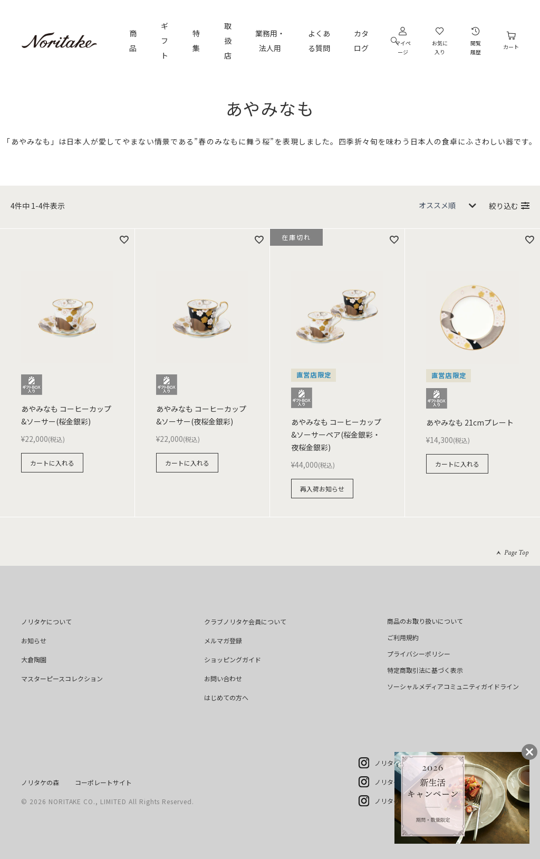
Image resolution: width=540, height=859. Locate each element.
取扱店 (228, 41)
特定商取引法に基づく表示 (425, 669)
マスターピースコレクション (62, 678)
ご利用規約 (403, 637)
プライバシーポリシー (418, 653)
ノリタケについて (46, 621)
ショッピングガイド (232, 659)
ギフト (164, 41)
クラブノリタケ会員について (245, 621)
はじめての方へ (226, 697)
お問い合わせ (223, 678)
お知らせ (33, 640)
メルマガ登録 (223, 640)
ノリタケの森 (40, 782)
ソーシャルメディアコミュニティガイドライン (453, 686)
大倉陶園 (33, 659)
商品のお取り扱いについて (425, 620)
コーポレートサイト (103, 782)
